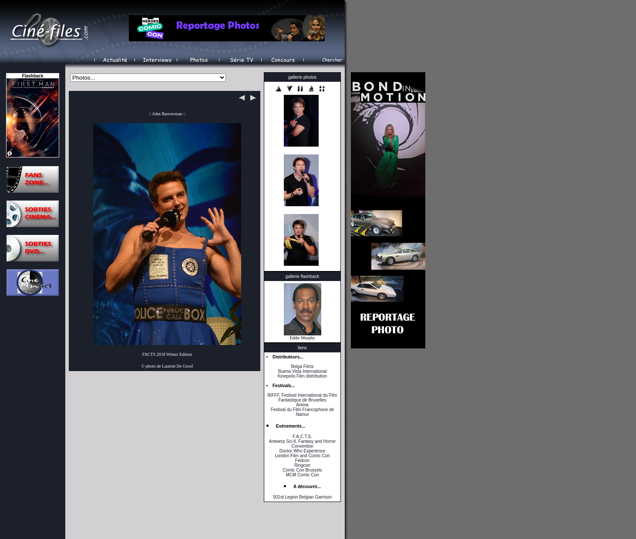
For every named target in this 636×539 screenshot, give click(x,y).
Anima (302, 404)
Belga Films (302, 366)
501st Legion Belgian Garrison (302, 497)
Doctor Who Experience (302, 451)
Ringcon (302, 465)
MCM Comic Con (302, 474)
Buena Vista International (302, 371)
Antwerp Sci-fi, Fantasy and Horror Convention (302, 444)
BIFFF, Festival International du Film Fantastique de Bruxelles (302, 397)
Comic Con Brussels (302, 470)
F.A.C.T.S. (302, 436)
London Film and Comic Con (302, 455)
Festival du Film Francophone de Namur (302, 412)
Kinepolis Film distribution (302, 376)
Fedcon (302, 460)
